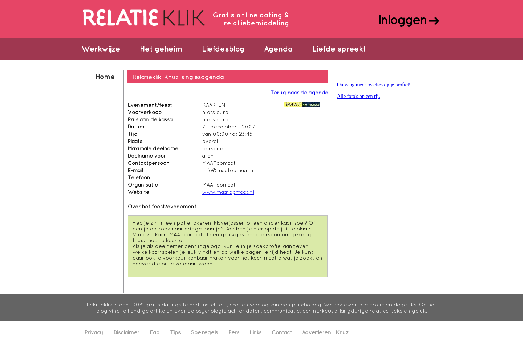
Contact (282, 332)
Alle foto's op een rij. (358, 96)
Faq (155, 332)
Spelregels (204, 332)
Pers (233, 332)
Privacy (93, 332)
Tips (175, 332)
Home (104, 76)
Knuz (342, 332)
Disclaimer (126, 332)
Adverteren (316, 332)
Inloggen (402, 19)
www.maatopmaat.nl (228, 192)
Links (256, 332)
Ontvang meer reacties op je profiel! (374, 84)
